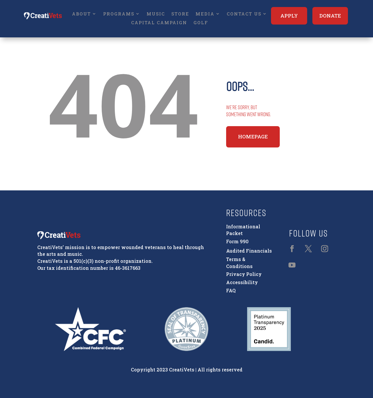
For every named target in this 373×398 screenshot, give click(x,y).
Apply (289, 15)
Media (205, 14)
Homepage (253, 136)
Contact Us (244, 14)
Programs (118, 14)
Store (180, 14)
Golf (200, 22)
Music (156, 14)
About (81, 14)
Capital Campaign (159, 22)
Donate (330, 15)
